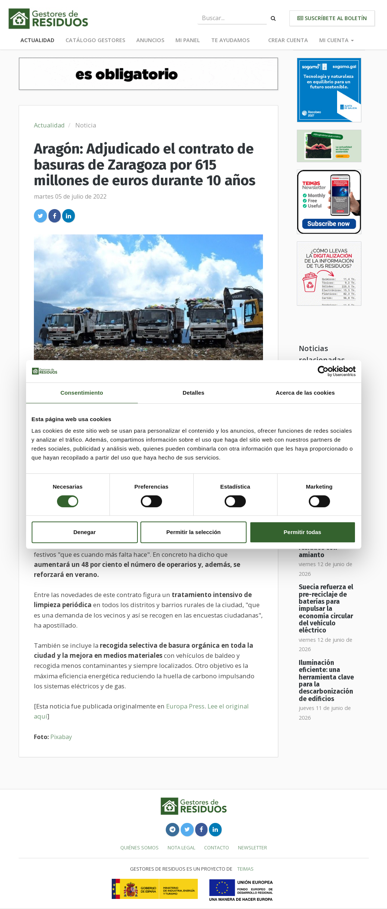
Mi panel (187, 40)
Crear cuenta (288, 40)
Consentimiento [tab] (81, 392)
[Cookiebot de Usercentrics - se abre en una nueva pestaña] (323, 371)
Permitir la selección (193, 532)
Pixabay (61, 737)
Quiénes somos (139, 847)
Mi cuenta (336, 40)
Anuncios (150, 40)
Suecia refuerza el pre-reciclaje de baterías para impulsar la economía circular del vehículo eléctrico (326, 608)
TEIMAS (245, 868)
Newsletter (252, 847)
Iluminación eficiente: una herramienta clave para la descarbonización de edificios (326, 681)
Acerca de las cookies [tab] (305, 392)
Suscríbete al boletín (332, 18)
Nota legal (181, 847)
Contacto (216, 847)
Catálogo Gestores (95, 40)
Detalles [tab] (193, 392)
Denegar (84, 532)
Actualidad (37, 40)
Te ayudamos (230, 40)
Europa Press (185, 706)
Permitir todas (302, 532)
